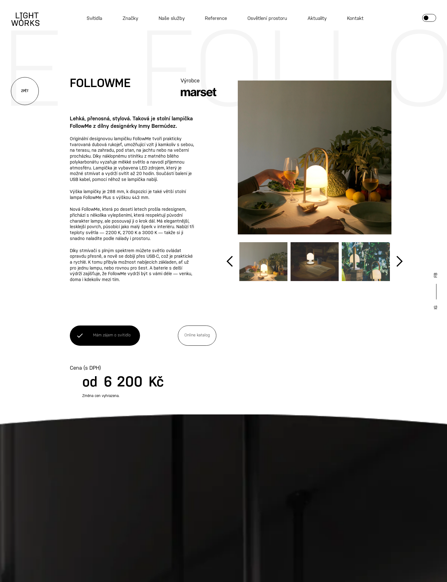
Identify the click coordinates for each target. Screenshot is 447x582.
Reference (216, 18)
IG (436, 307)
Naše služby (172, 18)
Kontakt (355, 18)
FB (436, 275)
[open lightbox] (314, 157)
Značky (130, 18)
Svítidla (94, 18)
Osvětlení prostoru (267, 18)
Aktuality (317, 18)
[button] (230, 262)
